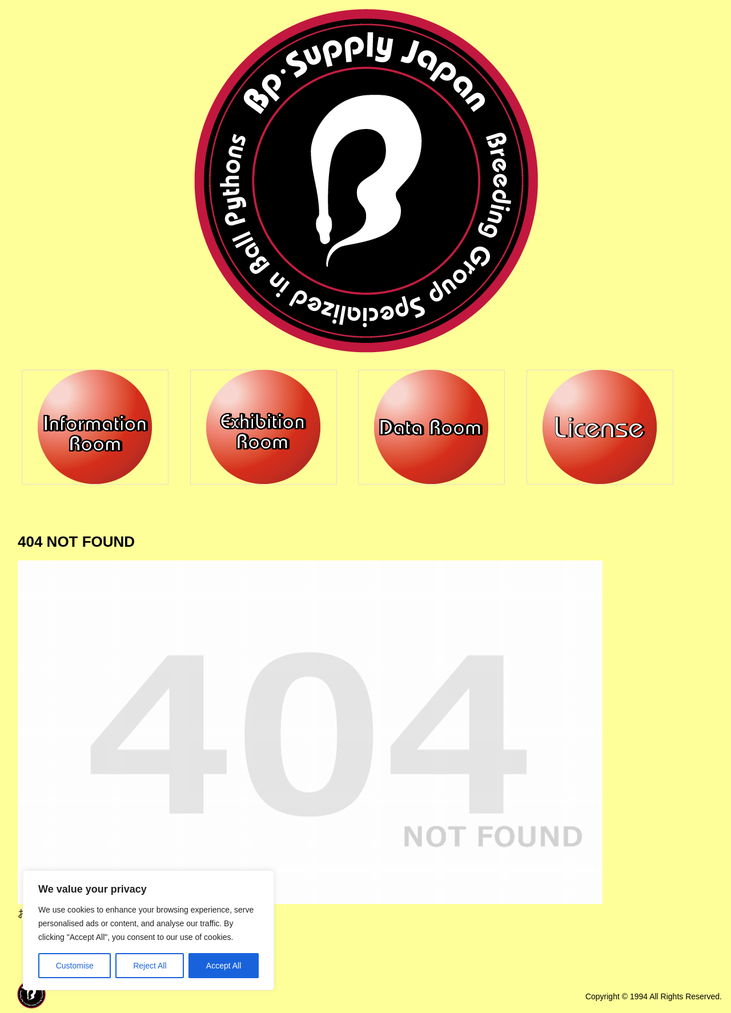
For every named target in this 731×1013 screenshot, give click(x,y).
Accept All (223, 965)
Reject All (149, 965)
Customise (75, 965)
